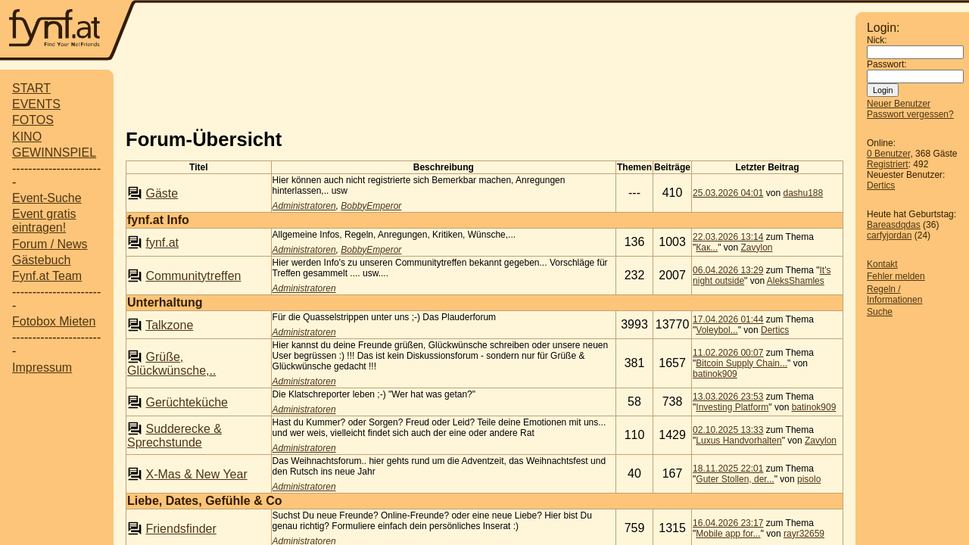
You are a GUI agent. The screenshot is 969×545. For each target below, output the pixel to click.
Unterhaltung (165, 302)
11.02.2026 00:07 (728, 352)
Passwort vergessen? (910, 114)
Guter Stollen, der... (735, 479)
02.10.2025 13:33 (728, 430)
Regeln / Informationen (894, 294)
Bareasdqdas (894, 225)
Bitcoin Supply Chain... (741, 363)
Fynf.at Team (47, 275)
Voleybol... (716, 330)
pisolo (809, 479)
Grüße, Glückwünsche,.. (171, 363)
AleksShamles (795, 281)
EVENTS (36, 104)
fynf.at (162, 242)
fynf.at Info (158, 219)
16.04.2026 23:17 (728, 523)
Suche (880, 312)
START (31, 88)
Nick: (877, 40)
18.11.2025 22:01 (728, 468)
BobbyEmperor (371, 206)
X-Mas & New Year (196, 474)
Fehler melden (896, 276)
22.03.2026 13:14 (728, 237)
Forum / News (50, 244)
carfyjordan (889, 235)
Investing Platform (732, 407)
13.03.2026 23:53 (728, 396)
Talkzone (169, 325)
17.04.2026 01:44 (728, 319)
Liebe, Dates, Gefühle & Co (204, 500)
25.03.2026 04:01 (728, 193)
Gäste (161, 193)
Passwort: (887, 64)
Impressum (42, 367)
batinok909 (715, 374)
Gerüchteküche (186, 402)
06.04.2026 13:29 (728, 270)
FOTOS (33, 120)
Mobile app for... (728, 533)
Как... (707, 247)
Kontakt (882, 264)
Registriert (887, 164)
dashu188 (803, 193)
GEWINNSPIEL (54, 152)
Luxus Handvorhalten (738, 440)
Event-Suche (47, 198)
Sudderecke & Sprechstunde (174, 435)
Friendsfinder (180, 528)
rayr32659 (804, 533)
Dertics (881, 185)
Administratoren (304, 206)
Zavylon (757, 247)
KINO (27, 136)
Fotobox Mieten (53, 321)
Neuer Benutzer (898, 103)
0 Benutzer (888, 153)
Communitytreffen (193, 275)
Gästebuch (41, 260)
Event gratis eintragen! (44, 220)
